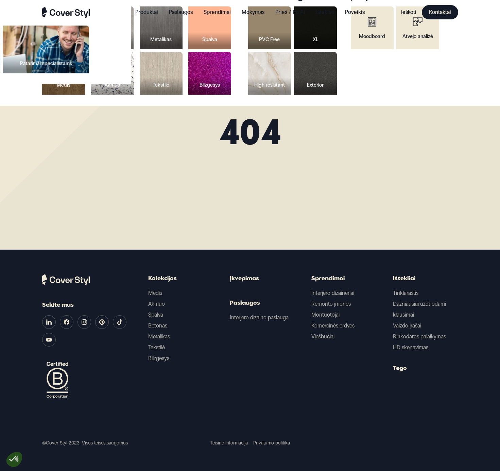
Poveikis (355, 12)
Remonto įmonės (331, 304)
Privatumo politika (271, 443)
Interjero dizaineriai (332, 293)
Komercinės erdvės (333, 325)
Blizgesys (158, 358)
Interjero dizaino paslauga (259, 317)
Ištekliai (404, 279)
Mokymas (253, 12)
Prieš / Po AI (290, 12)
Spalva (155, 315)
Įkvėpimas (244, 279)
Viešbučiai (322, 336)
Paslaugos (181, 12)
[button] (14, 459)
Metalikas (159, 336)
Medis (155, 293)
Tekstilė (156, 347)
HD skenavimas (410, 347)
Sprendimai (328, 279)
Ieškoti (408, 12)
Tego (400, 368)
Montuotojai (325, 315)
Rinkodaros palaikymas (419, 336)
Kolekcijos (162, 279)
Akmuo (156, 304)
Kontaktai (440, 12)
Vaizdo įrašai (407, 325)
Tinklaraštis (405, 293)
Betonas (157, 325)
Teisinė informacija (229, 443)
